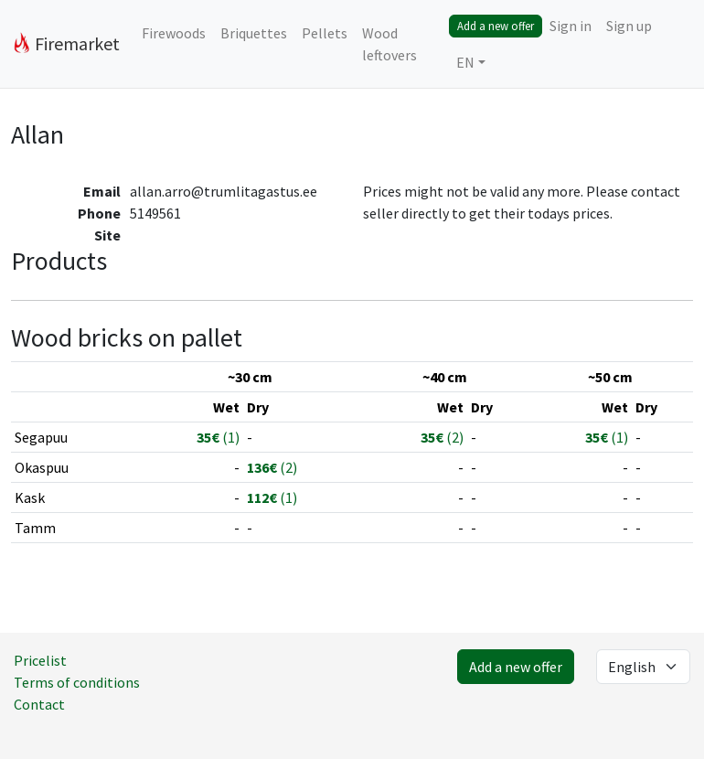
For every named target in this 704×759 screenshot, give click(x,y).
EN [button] (465, 62)
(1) (218, 437)
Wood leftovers (389, 44)
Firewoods (174, 33)
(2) (442, 437)
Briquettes (253, 33)
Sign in (570, 25)
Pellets (324, 33)
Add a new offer (495, 25)
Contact (39, 704)
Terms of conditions (77, 682)
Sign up (629, 25)
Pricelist (40, 660)
